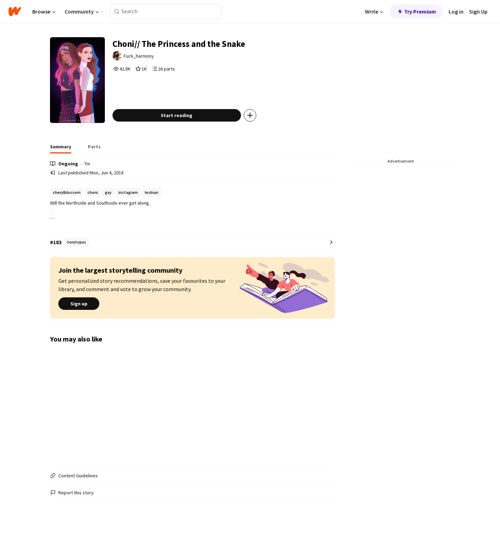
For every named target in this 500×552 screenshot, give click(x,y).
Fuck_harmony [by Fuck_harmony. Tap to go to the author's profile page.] (150, 58)
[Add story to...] (260, 130)
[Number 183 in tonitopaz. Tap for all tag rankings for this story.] (192, 257)
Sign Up (478, 11)
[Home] (14, 11)
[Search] (117, 11)
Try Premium (416, 11)
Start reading (187, 130)
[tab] (60, 163)
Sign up (78, 318)
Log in (456, 11)
